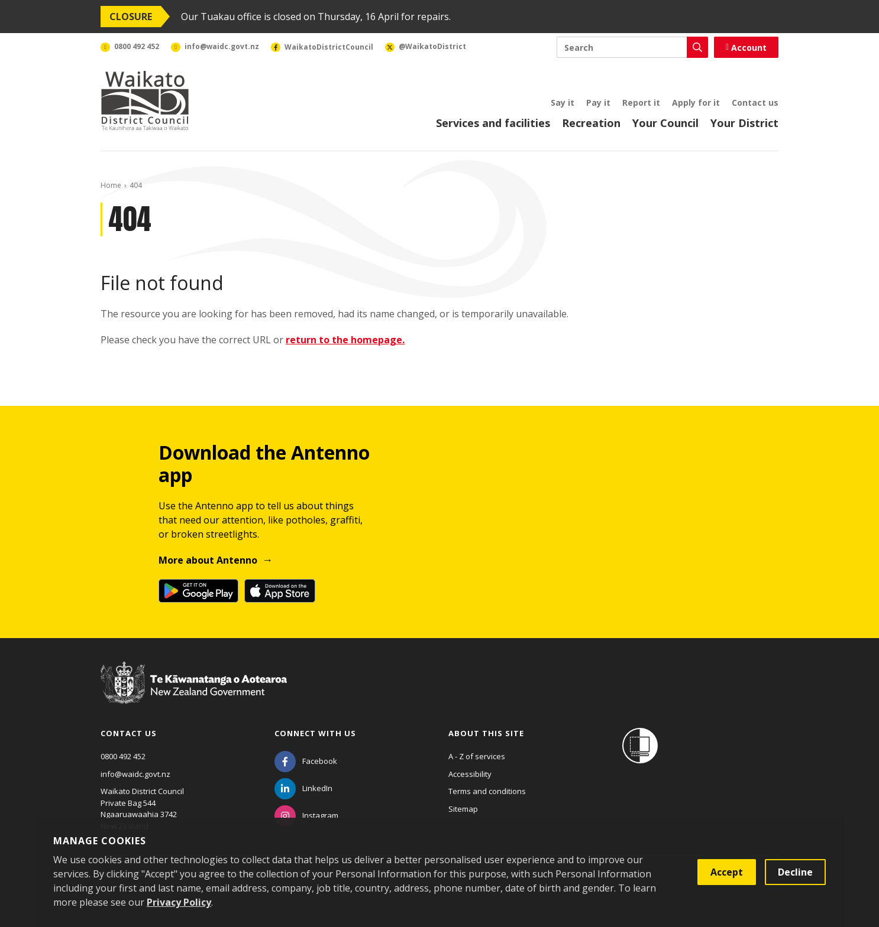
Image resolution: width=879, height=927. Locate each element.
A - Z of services (476, 756)
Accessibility (470, 774)
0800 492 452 (123, 756)
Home (111, 185)
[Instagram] (306, 815)
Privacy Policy (179, 902)
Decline (795, 872)
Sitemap (463, 809)
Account (746, 47)
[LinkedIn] (303, 788)
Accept (726, 872)
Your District (744, 123)
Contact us (755, 102)
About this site (486, 733)
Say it (562, 102)
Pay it (598, 102)
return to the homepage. (345, 339)
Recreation (591, 123)
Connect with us (315, 733)
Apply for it (696, 102)
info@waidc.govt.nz (135, 774)
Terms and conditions (487, 791)
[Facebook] (305, 761)
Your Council (665, 123)
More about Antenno (208, 560)
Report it (641, 102)
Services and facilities (493, 123)
